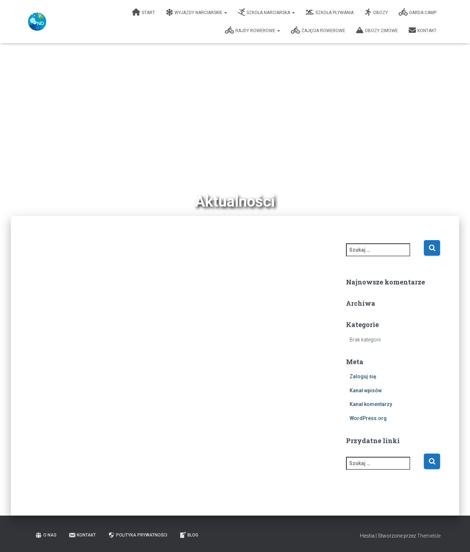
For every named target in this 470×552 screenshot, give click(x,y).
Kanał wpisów (366, 390)
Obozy (376, 12)
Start (143, 12)
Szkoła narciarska (266, 12)
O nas (46, 535)
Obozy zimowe (377, 30)
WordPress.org (368, 418)
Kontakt (423, 30)
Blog (188, 535)
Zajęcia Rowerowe (318, 30)
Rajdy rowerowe (252, 30)
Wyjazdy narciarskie (196, 12)
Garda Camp (418, 12)
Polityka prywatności (137, 535)
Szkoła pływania (330, 12)
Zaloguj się (363, 376)
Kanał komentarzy (371, 404)
